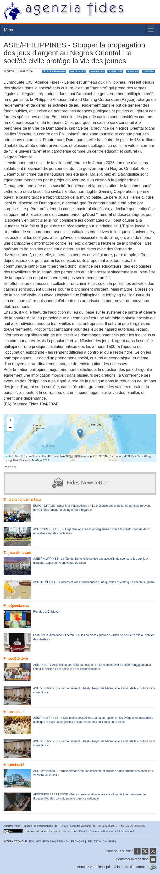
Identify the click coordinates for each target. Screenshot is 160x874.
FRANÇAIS (77, 841)
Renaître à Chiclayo (45, 611)
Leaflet (9, 456)
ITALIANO (35, 841)
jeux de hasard (77, 71)
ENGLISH (49, 841)
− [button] (10, 427)
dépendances (97, 71)
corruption (132, 71)
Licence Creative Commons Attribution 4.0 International (101, 831)
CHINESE (109, 841)
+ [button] (10, 420)
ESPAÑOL (63, 841)
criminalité (148, 71)
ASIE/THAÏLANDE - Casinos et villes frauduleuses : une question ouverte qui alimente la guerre (94, 582)
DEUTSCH (94, 841)
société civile (115, 71)
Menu (9, 30)
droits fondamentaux (54, 71)
